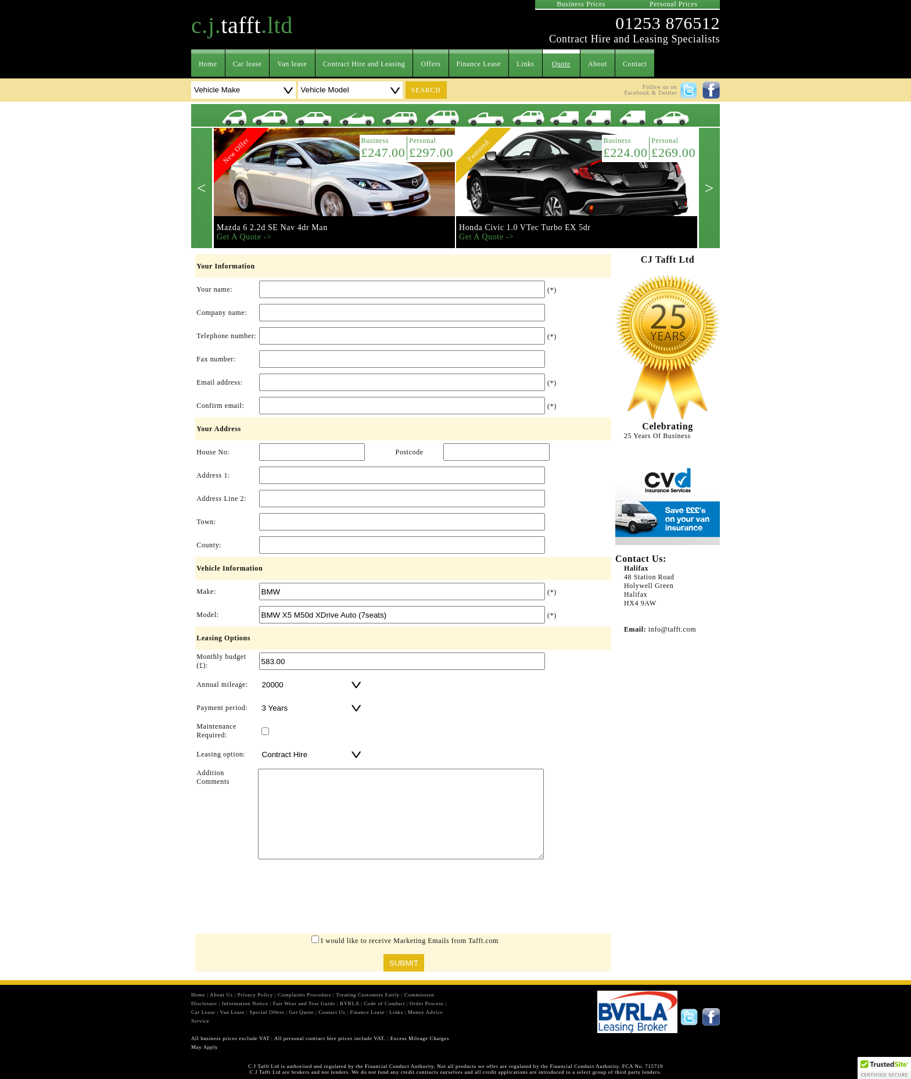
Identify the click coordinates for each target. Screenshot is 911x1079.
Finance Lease (479, 64)
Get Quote (301, 1012)
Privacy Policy (255, 995)
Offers (430, 64)
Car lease (247, 64)
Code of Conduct (384, 1003)
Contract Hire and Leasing (364, 64)
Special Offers (266, 1012)
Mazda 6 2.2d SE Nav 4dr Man (272, 227)
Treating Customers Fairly (368, 995)
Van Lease (232, 1012)
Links (525, 64)
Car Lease (203, 1012)
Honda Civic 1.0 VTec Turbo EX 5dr (525, 227)
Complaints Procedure (304, 995)
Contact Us (331, 1012)
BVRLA (349, 1003)
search (426, 90)
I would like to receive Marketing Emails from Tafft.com (409, 941)
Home (208, 64)
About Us (221, 995)
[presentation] (403, 899)
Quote (561, 64)
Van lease (292, 64)
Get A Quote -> (244, 236)
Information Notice (245, 1003)
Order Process (427, 1003)
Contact (635, 64)
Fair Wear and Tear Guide (304, 1003)
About (597, 64)
